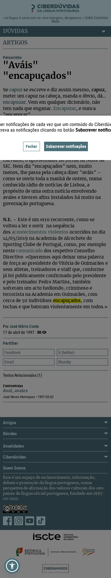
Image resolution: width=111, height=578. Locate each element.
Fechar (31, 146)
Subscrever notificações (66, 146)
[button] (12, 566)
